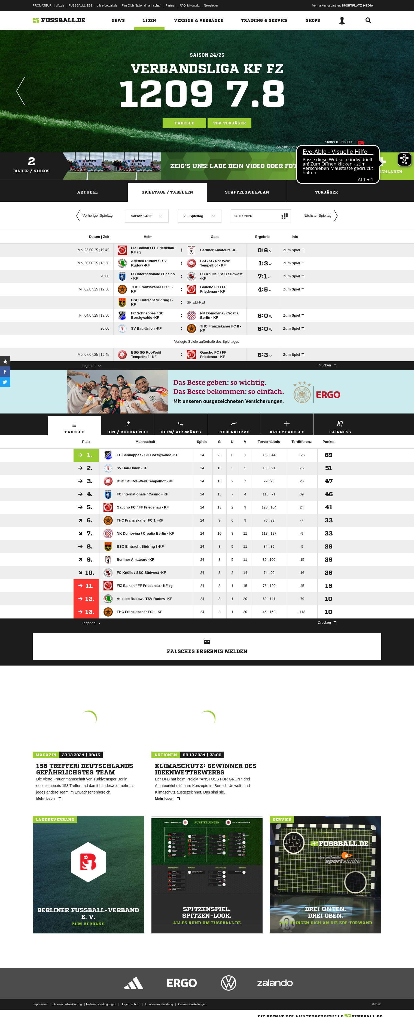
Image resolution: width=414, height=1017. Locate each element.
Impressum (40, 1004)
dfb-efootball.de (107, 5)
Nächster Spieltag (321, 215)
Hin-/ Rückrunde (127, 426)
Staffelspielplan (247, 192)
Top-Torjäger (229, 123)
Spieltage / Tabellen (167, 192)
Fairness (340, 426)
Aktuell (87, 192)
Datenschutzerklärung (67, 1004)
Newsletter (211, 5)
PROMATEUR (42, 5)
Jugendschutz (130, 1004)
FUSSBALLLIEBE (80, 5)
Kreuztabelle (286, 426)
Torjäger (326, 192)
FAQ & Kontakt (190, 5)
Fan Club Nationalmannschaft (141, 5)
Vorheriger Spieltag (93, 215)
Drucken (327, 365)
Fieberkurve (233, 426)
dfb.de (60, 5)
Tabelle (184, 123)
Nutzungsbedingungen (101, 1004)
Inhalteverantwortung (159, 1004)
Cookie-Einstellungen (192, 1004)
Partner (170, 5)
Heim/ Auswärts (180, 426)
